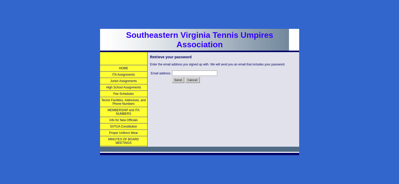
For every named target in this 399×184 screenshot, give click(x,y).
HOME (123, 68)
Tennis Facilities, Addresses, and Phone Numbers (123, 102)
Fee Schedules (123, 94)
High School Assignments (123, 87)
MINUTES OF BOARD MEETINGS (123, 141)
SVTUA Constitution (123, 126)
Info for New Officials (124, 120)
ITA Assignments (123, 74)
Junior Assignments (123, 81)
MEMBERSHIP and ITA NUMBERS (124, 112)
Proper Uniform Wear (123, 133)
